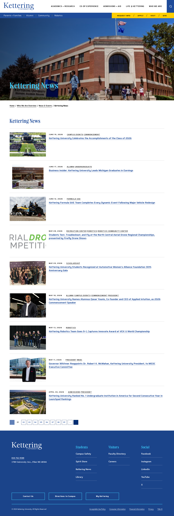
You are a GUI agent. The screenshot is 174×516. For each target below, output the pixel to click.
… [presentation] (70, 422)
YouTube (145, 476)
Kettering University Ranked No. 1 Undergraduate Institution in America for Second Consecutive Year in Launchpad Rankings (106, 397)
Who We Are (155, 6)
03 (29, 422)
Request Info (123, 15)
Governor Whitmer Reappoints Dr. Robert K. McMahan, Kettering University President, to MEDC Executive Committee (102, 365)
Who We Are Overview (26, 105)
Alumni (29, 15)
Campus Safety (83, 453)
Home (12, 105)
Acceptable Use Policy (97, 509)
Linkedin (145, 469)
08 (58, 422)
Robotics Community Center (113, 231)
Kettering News (83, 469)
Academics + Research (63, 6)
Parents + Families (12, 15)
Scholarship (73, 263)
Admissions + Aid (112, 6)
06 (47, 422)
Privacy (151, 509)
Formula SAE (74, 198)
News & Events (45, 105)
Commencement (92, 134)
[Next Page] (75, 422)
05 (41, 422)
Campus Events (75, 134)
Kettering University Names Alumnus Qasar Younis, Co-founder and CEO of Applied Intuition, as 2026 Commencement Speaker (104, 300)
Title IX (159, 509)
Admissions (74, 392)
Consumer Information (117, 509)
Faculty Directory (117, 453)
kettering (19, 6)
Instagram (146, 461)
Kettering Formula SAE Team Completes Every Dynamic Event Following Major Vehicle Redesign (102, 203)
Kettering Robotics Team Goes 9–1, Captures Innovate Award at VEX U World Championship (99, 331)
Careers (112, 461)
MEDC (79, 359)
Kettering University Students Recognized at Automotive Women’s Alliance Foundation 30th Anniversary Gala (100, 268)
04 (35, 422)
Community (44, 15)
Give (165, 15)
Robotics (58, 15)
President (113, 295)
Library (79, 476)
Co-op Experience (89, 6)
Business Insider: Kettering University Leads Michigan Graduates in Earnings (91, 170)
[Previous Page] (12, 422)
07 (53, 422)
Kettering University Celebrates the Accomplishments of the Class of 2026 (90, 138)
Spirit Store (81, 461)
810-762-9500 (18, 458)
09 (64, 422)
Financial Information (137, 509)
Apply (140, 15)
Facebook (146, 453)
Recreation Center (76, 231)
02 (24, 422)
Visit (153, 15)
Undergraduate (83, 166)
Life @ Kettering (135, 6)
